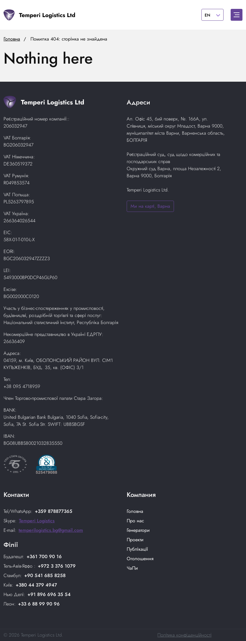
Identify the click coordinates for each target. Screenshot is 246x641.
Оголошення (140, 558)
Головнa (135, 511)
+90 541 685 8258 (45, 575)
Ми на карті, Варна (150, 206)
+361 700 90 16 (44, 556)
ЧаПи (132, 568)
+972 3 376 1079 (57, 566)
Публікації (137, 549)
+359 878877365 (53, 511)
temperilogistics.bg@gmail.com (51, 530)
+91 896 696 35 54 (49, 594)
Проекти (135, 539)
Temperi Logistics (37, 520)
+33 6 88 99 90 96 (39, 603)
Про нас (135, 520)
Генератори (138, 530)
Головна (12, 39)
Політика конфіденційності (184, 635)
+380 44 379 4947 (36, 585)
